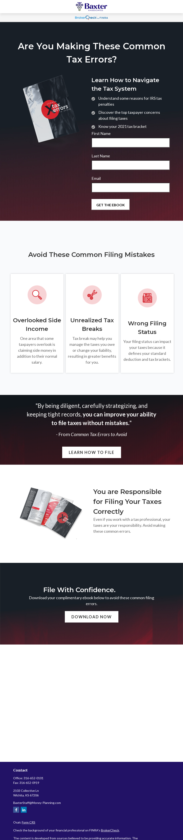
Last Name (101, 155)
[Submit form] (111, 204)
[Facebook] (16, 810)
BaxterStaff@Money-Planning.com (37, 803)
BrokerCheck (110, 830)
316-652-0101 (33, 778)
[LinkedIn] (24, 810)
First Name (101, 133)
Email (96, 178)
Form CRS (28, 822)
